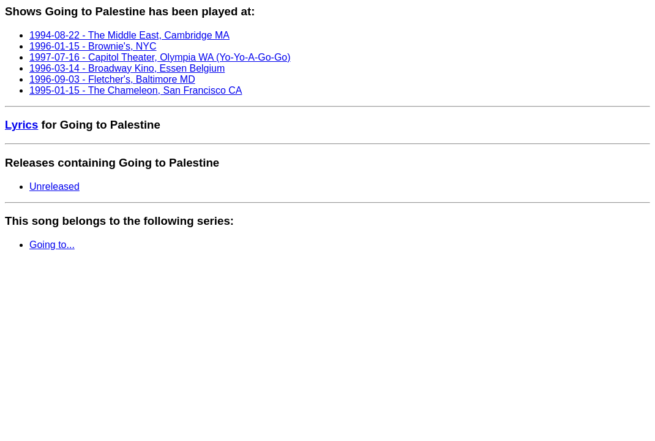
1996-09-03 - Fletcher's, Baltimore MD (112, 79)
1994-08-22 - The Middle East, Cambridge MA (129, 35)
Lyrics (21, 124)
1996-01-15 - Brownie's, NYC (93, 46)
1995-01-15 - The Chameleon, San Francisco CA (135, 90)
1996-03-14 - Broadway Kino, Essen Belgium (127, 68)
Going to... (52, 244)
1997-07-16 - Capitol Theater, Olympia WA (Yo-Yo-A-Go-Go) (160, 57)
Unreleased (54, 186)
